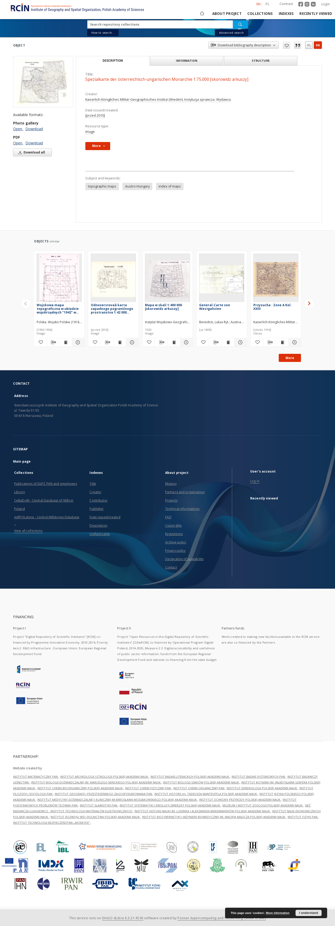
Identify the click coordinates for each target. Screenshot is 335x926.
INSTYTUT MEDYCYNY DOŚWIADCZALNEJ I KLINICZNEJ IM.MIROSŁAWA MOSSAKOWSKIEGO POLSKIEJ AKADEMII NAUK (117, 800)
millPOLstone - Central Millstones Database (46, 517)
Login (325, 4)
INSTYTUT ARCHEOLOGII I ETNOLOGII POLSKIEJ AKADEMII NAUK (104, 777)
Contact (171, 567)
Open (18, 128)
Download (34, 128)
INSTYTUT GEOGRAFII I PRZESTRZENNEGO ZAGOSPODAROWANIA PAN (104, 794)
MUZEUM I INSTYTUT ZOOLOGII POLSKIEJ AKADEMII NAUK (262, 805)
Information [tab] (186, 61)
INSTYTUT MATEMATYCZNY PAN (36, 777)
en (318, 45)
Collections (260, 13)
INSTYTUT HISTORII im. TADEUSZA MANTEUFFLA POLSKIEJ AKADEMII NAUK (206, 794)
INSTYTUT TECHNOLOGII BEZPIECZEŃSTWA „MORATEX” (51, 823)
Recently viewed (315, 13)
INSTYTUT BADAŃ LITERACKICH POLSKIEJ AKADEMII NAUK (190, 777)
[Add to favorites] (40, 342)
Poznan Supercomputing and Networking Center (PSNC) (221, 918)
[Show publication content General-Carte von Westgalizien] (228, 342)
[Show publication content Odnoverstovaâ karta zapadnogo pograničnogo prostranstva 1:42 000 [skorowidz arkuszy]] (120, 342)
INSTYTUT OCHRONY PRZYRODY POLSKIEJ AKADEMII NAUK (240, 800)
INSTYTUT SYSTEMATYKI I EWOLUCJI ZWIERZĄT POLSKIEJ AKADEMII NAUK (170, 805)
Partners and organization (185, 492)
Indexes (286, 13)
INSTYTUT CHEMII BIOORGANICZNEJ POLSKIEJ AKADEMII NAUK (80, 788)
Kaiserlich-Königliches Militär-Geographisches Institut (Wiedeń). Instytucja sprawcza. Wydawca (158, 99)
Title (93, 483)
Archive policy (175, 542)
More (290, 358)
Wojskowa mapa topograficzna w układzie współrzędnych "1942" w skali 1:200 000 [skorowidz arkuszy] (58, 309)
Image (90, 131)
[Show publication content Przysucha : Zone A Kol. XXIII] (282, 342)
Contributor (98, 500)
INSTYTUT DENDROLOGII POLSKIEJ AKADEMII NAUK (262, 788)
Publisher (97, 509)
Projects (171, 500)
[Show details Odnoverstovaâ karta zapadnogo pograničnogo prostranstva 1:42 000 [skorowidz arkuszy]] (131, 342)
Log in (254, 481)
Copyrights (173, 525)
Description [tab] (113, 61)
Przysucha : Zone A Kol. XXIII (272, 307)
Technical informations (182, 509)
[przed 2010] (95, 115)
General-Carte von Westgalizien (214, 307)
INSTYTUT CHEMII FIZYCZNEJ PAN (148, 788)
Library (19, 492)
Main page (22, 461)
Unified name (100, 534)
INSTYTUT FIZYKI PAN (303, 817)
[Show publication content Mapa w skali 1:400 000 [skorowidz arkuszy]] (174, 342)
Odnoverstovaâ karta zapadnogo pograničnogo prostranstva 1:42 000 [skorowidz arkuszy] (112, 309)
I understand (308, 913)
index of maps (170, 186)
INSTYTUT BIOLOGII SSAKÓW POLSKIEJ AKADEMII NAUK (201, 782)
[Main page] (201, 14)
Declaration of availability (184, 559)
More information (277, 912)
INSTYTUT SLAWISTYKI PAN (99, 805)
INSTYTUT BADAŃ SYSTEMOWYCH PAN (259, 777)
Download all (30, 152)
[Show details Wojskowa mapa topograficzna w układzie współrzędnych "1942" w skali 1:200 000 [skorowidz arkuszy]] (77, 342)
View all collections (28, 531)
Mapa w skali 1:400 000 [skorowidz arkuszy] (163, 307)
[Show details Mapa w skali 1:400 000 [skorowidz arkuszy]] (186, 342)
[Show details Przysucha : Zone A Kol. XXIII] (294, 342)
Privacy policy (175, 550)
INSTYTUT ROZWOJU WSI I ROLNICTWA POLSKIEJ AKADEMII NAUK (96, 817)
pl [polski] (267, 4)
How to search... (102, 33)
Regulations (174, 534)
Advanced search (231, 33)
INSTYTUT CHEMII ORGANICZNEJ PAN (199, 788)
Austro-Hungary (137, 186)
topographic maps (102, 186)
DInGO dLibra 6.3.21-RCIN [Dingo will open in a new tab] (122, 918)
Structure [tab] (261, 61)
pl (309, 45)
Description (98, 525)
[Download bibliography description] (53, 342)
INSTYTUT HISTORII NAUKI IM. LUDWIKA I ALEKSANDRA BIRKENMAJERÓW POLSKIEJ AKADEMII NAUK (203, 811)
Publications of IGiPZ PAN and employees (45, 483)
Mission (171, 483)
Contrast (286, 4)
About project (227, 13)
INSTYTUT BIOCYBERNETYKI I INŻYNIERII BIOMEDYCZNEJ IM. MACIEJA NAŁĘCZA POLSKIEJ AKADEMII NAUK (214, 817)
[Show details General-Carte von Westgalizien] (240, 342)
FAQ (168, 517)
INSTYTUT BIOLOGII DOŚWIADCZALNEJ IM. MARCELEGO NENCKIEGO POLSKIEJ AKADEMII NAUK (96, 782)
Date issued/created (105, 517)
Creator (95, 492)
